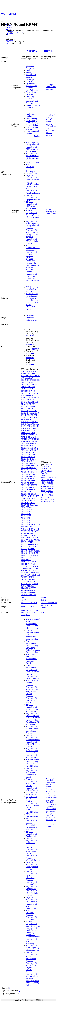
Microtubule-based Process (51, 796)
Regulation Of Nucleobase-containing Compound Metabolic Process (33, 932)
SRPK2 (34, 571)
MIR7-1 (24, 496)
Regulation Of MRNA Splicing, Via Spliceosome (32, 223)
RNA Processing (32, 162)
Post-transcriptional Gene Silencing (32, 643)
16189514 (19, 33)
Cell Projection (32, 90)
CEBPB (24, 389)
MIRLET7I (35, 525)
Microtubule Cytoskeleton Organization (51, 802)
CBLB (23, 382)
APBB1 (33, 373)
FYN (38, 413)
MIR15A (31, 457)
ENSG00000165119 (29, 603)
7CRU (33, 612)
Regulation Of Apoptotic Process (33, 192)
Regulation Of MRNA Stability (32, 789)
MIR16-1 (32, 459)
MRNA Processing (30, 165)
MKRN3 (51, 486)
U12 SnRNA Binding (51, 127)
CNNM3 (31, 391)
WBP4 (28, 584)
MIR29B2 (33, 485)
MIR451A (32, 494)
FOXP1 (33, 413)
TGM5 (43, 497)
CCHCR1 (44, 469)
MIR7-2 (31, 496)
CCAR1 (30, 382)
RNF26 (34, 562)
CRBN (23, 393)
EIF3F (35, 402)
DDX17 (24, 398)
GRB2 (36, 415)
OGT (30, 531)
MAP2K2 (25, 435)
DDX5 (30, 398)
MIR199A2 (35, 465)
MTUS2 (44, 488)
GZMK (30, 417)
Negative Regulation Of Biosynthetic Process (31, 699)
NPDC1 (24, 531)
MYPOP (36, 527)
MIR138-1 (25, 450)
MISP (23, 527)
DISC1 (49, 471)
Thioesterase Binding (51, 812)
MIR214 (30, 479)
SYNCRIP (32, 575)
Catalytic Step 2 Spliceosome (32, 102)
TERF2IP (24, 579)
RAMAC (24, 546)
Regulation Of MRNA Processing (31, 941)
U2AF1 (29, 581)
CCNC (51, 469)
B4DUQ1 (24, 606)
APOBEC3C (35, 376)
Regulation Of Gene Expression (32, 714)
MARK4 (34, 437)
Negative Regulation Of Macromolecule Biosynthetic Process (32, 689)
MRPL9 (29, 527)
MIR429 (24, 494)
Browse (9, 27)
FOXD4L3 (25, 413)
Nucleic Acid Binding (31, 115)
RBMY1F (34, 555)
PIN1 (23, 540)
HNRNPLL (25, 424)
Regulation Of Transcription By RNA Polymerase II (32, 156)
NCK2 (23, 529)
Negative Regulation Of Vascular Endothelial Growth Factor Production (31, 824)
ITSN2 (29, 426)
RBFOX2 (31, 549)
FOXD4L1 (33, 411)
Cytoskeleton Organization (51, 807)
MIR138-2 (34, 450)
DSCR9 (24, 402)
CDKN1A (25, 387)
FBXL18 (24, 406)
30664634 (30, 336)
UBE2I (35, 581)
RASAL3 (32, 546)
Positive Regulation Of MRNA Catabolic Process (32, 804)
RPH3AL (30, 564)
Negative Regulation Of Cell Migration (31, 899)
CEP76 (43, 471)
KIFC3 (50, 480)
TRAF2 (44, 499)
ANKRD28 (25, 373)
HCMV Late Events (31, 308)
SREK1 (28, 571)
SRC (23, 571)
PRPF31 (31, 542)
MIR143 (24, 454)
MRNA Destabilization (32, 811)
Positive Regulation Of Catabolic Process (33, 923)
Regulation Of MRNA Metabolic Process (33, 744)
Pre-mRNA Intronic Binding (50, 132)
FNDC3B (24, 411)
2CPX (43, 612)
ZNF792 (24, 595)
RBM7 (30, 553)
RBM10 (24, 551)
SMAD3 (24, 568)
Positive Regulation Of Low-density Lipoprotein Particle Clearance (33, 276)
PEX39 (29, 538)
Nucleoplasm (31, 72)
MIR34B (31, 490)
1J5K (23, 610)
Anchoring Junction (30, 98)
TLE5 (34, 579)
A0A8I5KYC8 (46, 605)
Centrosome (50, 782)
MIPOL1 (44, 486)
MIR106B (25, 444)
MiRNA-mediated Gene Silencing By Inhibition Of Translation (33, 721)
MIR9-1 (25, 498)
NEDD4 (30, 529)
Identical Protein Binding (49, 787)
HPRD (8, 43)
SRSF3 (29, 573)
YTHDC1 (30, 586)
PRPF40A (25, 544)
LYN (33, 433)
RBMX (36, 553)
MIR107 (32, 444)
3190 (23, 597)
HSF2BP (44, 480)
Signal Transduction (31, 170)
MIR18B (31, 463)
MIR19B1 (32, 468)
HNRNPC (45, 475)
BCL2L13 (25, 380)
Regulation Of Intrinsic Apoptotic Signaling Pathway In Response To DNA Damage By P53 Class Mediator (33, 261)
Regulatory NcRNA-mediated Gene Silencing (33, 650)
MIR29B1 (25, 485)
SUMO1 (35, 573)
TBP (38, 575)
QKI (31, 544)
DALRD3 (25, 395)
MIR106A (33, 441)
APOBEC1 (25, 376)
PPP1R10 (29, 540)
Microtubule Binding (50, 792)
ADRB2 (33, 371)
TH (30, 579)
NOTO (36, 529)
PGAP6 (36, 538)
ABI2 (28, 371)
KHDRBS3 (25, 430)
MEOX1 (50, 484)
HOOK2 (52, 477)
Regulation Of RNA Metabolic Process (32, 893)
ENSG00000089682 (49, 603)
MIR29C (24, 487)
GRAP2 (30, 415)
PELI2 (23, 538)
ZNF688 (31, 592)
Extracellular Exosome (31, 93)
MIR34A (24, 490)
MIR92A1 (32, 500)
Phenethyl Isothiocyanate (31, 319)
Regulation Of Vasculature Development (31, 906)
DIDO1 (24, 400)
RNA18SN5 (26, 560)
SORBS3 (31, 568)
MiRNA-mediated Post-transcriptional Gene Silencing (33, 622)
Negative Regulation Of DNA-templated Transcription (32, 205)
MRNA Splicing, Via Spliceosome (32, 144)
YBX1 (23, 586)
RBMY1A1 (25, 555)
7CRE (28, 612)
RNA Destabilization (32, 815)
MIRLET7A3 (26, 509)
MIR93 (32, 503)
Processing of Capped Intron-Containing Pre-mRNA (32, 301)
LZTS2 (43, 484)
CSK (29, 393)
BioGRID (9, 41)
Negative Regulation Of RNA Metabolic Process (32, 240)
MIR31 (31, 487)
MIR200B (25, 472)
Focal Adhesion (32, 81)
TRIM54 (44, 502)
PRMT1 (24, 542)
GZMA (24, 417)
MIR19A (24, 468)
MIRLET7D (26, 516)
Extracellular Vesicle (31, 776)
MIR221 (24, 481)
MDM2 (31, 439)
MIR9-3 (24, 500)
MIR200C (33, 472)
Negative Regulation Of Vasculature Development (31, 841)
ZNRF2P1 (32, 595)
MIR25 (24, 483)
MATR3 (24, 439)
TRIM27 (50, 499)
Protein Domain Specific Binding (32, 128)
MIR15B (24, 459)
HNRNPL (34, 422)
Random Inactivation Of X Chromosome (33, 247)
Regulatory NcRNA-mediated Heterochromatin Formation (33, 185)
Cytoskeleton (51, 780)
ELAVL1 (24, 404)
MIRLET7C (26, 514)
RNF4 (23, 564)
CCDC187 (25, 384)
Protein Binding (32, 125)
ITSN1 (23, 426)
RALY (35, 544)
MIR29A (30, 483)
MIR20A (24, 476)
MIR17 (31, 461)
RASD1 (24, 549)
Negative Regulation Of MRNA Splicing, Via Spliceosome (32, 231)
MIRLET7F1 (26, 520)
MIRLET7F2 (26, 522)
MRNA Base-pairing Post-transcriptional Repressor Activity (31, 658)
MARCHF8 (25, 437)
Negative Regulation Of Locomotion (31, 917)
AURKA (29, 378)
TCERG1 (24, 577)
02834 (23, 600)
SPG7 (38, 568)
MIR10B (24, 446)
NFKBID (51, 488)
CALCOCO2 (34, 380)
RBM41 (49, 50)
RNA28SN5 (26, 562)
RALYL (44, 493)
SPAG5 (50, 495)
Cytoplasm (30, 79)
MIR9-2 (32, 498)
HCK (23, 419)
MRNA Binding (32, 123)
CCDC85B (45, 467)
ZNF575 (24, 592)
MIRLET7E (25, 518)
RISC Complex (32, 628)
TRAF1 (50, 497)
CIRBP (30, 389)
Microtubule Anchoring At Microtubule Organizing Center (51, 821)
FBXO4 (31, 406)
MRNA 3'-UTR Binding (32, 682)
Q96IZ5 (44, 608)
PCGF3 (33, 535)
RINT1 (43, 495)
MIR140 (24, 452)
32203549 (30, 364)
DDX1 (31, 395)
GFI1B (23, 415)
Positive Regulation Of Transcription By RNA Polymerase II (32, 214)
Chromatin (30, 66)
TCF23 (31, 577)
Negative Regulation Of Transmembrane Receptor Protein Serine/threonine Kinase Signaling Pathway (32, 978)
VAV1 (23, 584)
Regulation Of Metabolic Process (33, 756)
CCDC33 (33, 384)
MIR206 (31, 474)
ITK (37, 424)
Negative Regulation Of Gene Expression (32, 177)
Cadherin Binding (33, 136)
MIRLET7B (26, 511)
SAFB (23, 566)
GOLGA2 (45, 473)
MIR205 (24, 474)
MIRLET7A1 (32, 505)
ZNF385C (32, 588)
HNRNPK (30, 50)
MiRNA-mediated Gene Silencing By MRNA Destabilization (33, 762)
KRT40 (50, 482)
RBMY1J (24, 557)
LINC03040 (25, 433)
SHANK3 (34, 566)
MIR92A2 (25, 503)
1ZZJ (38, 610)
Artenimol (30, 316)
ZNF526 (31, 590)
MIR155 (24, 457)
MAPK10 (33, 435)
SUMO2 (24, 575)
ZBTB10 (51, 502)
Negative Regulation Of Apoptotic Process (33, 197)
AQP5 (23, 378)
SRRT (23, 573)
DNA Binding (31, 118)
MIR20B (31, 476)
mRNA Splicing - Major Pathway (32, 295)
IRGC (32, 424)
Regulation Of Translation (31, 798)
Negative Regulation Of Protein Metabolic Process (33, 850)
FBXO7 (24, 408)
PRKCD (37, 540)
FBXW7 (31, 408)
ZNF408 (24, 590)
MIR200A (33, 470)
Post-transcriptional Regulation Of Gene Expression (32, 668)
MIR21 (24, 479)
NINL (43, 491)
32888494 (36, 349)
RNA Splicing (31, 173)
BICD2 (49, 464)
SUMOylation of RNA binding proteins (32, 289)
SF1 (28, 566)
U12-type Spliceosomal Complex (51, 86)
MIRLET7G (26, 525)
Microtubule (50, 778)
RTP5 (36, 564)
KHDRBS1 (25, 428)
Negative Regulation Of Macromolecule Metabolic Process (33, 708)
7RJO (28, 615)
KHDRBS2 (34, 428)
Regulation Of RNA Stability (31, 793)
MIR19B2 (25, 470)
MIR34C (24, 492)
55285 (43, 597)
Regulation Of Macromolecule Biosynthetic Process (32, 730)
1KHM (28, 610)
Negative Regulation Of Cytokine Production (31, 874)
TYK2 (23, 581)
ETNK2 (32, 404)
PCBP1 (24, 533)
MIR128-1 (25, 448)
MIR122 (31, 446)
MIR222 (31, 481)
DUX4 (30, 402)
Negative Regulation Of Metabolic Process (33, 737)
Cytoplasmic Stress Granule (31, 84)
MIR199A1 (25, 465)
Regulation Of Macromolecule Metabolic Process (33, 750)
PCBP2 (30, 533)
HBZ (35, 417)
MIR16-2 (24, 461)
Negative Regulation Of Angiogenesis (31, 834)
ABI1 (23, 371)
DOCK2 (30, 400)
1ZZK (23, 612)
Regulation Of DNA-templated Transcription (32, 149)
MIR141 (31, 452)
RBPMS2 (32, 557)
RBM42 (24, 553)
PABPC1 (35, 531)
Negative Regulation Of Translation (31, 770)
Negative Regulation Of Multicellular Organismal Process (31, 965)
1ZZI (34, 610)
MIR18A (24, 463)
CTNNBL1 (35, 393)
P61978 (32, 606)
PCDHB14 (25, 535)
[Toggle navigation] (2, 21)
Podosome (30, 68)
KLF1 (32, 430)
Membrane (30, 88)
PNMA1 (49, 491)
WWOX (35, 584)
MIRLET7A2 (26, 507)
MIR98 (24, 505)
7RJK (23, 615)
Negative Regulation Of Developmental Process (32, 865)
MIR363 (31, 492)
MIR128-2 (34, 448)
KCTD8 (36, 426)
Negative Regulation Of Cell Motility (31, 882)
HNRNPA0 (25, 422)
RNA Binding (31, 121)
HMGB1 (29, 419)
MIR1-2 (25, 441)
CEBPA (32, 387)
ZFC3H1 (24, 588)
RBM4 (30, 551)
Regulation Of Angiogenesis (31, 887)
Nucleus (29, 70)
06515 (43, 600)
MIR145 (31, 454)
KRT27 (44, 482)
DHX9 (36, 398)
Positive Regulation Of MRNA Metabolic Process (33, 782)
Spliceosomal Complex (31, 76)
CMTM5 (24, 391)
